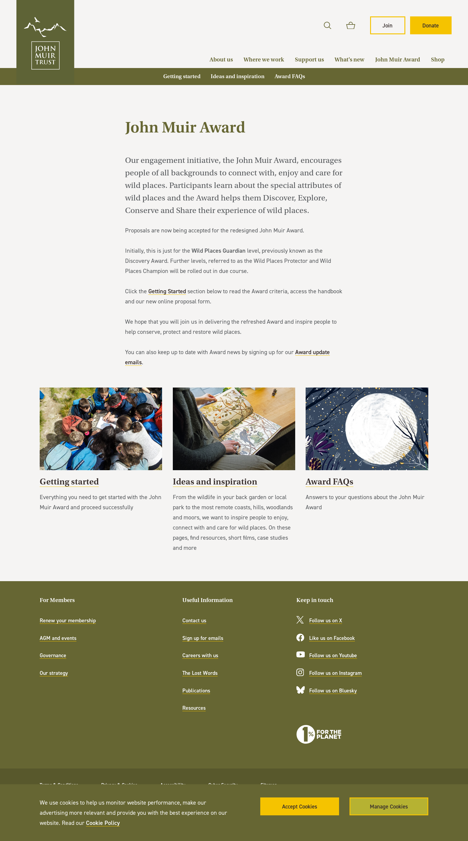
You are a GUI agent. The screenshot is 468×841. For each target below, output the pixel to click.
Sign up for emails (202, 638)
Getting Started (167, 291)
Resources (194, 707)
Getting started (101, 455)
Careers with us (200, 655)
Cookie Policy (103, 822)
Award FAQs (367, 455)
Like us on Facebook (332, 638)
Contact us (194, 620)
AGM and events (58, 638)
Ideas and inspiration (234, 475)
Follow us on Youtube (333, 655)
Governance (53, 655)
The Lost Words (200, 672)
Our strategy (54, 672)
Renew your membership (68, 620)
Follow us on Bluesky (333, 690)
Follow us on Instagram (335, 672)
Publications (196, 690)
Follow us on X (325, 620)
